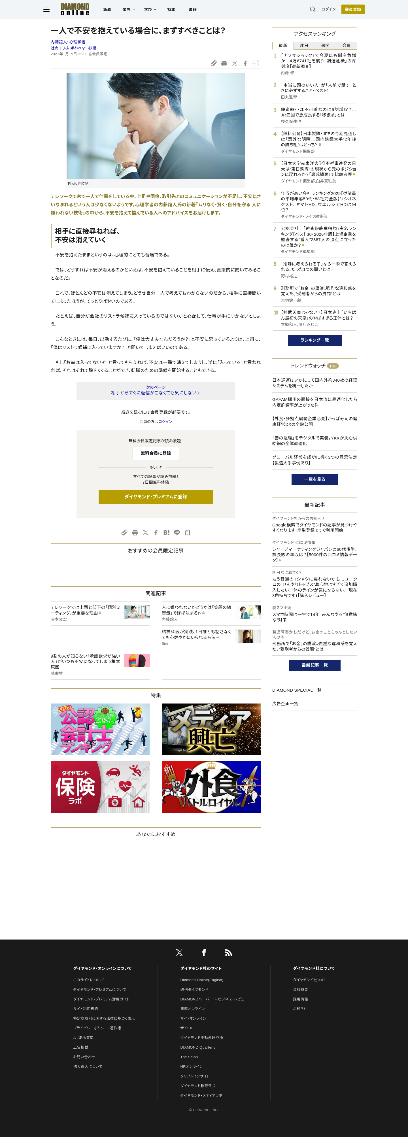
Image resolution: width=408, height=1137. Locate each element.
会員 (346, 45)
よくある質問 (83, 1038)
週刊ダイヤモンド (194, 989)
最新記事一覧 (315, 665)
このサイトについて (88, 980)
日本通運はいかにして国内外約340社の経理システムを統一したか (314, 383)
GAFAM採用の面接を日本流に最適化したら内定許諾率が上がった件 (314, 402)
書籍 (200, 10)
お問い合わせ (84, 1057)
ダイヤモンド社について (314, 968)
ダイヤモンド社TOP (309, 980)
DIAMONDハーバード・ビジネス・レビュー (214, 999)
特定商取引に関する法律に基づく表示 (104, 1018)
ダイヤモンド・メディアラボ (201, 1095)
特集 (179, 10)
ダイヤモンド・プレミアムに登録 (155, 496)
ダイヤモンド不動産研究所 (201, 1038)
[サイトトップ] (77, 10)
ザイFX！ (187, 1028)
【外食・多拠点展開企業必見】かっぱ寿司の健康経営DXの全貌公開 (314, 421)
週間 (325, 45)
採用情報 (300, 999)
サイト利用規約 (85, 1009)
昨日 (304, 45)
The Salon (189, 1057)
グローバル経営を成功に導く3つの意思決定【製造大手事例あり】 (314, 460)
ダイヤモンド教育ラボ (197, 1086)
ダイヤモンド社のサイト (201, 968)
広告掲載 (80, 1047)
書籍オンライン (192, 1009)
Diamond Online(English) (202, 980)
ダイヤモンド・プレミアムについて (99, 989)
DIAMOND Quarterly (198, 1047)
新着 (114, 10)
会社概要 (300, 989)
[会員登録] (345, 10)
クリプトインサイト (195, 1076)
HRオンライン (191, 1066)
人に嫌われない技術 (79, 48)
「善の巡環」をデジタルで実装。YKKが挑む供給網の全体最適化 (314, 440)
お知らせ (300, 1009)
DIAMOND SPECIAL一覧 (297, 690)
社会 (54, 48)
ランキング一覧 (315, 340)
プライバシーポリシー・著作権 (97, 1028)
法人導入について (87, 1066)
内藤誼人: (68, 42)
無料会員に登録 (156, 453)
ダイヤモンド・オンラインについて (102, 968)
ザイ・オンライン (193, 1018)
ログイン (321, 10)
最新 (283, 45)
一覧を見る (315, 479)
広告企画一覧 (285, 703)
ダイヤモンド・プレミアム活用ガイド (101, 999)
